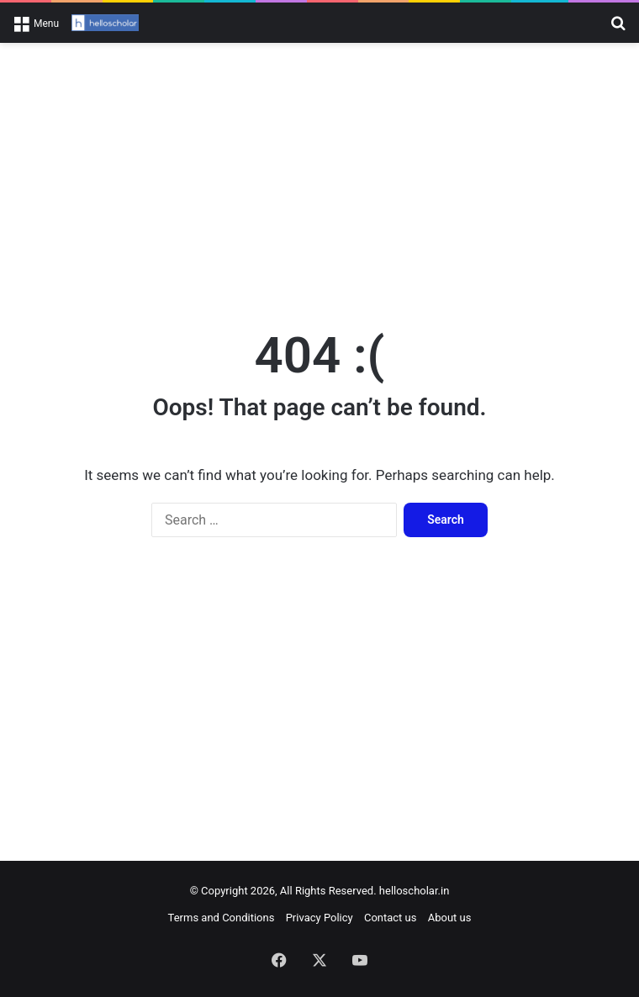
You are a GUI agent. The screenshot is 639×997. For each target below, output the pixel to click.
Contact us (390, 917)
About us (450, 917)
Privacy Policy (319, 917)
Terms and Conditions (221, 917)
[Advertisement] (319, 177)
